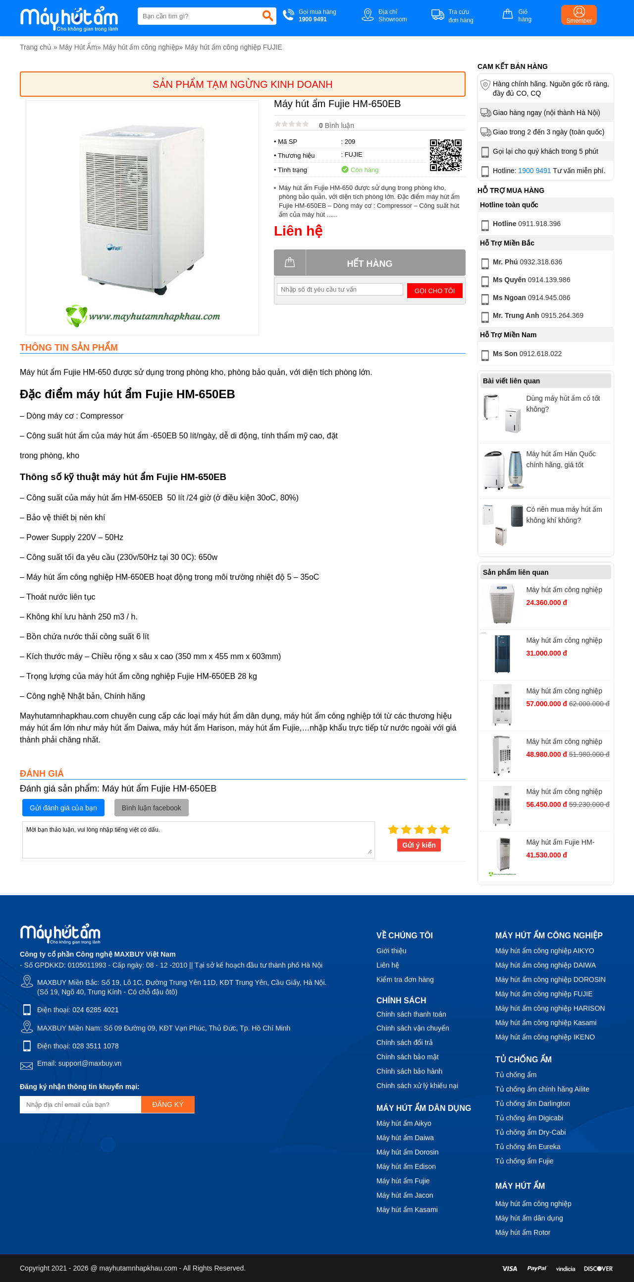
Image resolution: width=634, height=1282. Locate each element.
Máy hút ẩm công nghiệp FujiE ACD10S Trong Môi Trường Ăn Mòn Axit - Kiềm (568, 793)
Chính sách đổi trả (404, 1042)
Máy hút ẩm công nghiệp (141, 47)
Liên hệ (387, 965)
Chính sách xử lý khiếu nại (417, 1086)
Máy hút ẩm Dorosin (407, 1152)
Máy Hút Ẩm (78, 47)
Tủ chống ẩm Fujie (524, 1161)
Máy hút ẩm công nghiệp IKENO (545, 1037)
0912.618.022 (520, 356)
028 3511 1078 (95, 1046)
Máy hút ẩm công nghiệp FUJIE (233, 47)
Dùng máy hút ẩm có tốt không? (563, 403)
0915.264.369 (530, 317)
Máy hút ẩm (520, 1186)
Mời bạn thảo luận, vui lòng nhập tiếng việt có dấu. (198, 839)
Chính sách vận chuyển (412, 1028)
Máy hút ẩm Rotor (522, 1232)
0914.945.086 (524, 299)
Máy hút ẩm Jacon (404, 1195)
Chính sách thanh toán (411, 1014)
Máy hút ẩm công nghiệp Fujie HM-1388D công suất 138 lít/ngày (567, 591)
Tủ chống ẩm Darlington (532, 1103)
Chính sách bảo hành (409, 1071)
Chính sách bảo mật (407, 1057)
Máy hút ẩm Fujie (403, 1181)
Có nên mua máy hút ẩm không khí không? (564, 514)
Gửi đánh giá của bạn (63, 808)
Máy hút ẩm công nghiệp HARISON (550, 1008)
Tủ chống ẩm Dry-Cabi (530, 1132)
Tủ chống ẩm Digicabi (529, 1118)
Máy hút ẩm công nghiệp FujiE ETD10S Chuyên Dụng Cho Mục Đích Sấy (565, 742)
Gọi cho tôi (435, 291)
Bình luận (336, 125)
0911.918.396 (519, 226)
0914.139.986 (524, 282)
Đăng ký (167, 1104)
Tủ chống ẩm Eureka (528, 1147)
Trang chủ (36, 47)
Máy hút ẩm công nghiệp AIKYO (544, 951)
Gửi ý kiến (419, 845)
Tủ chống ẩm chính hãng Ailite (542, 1089)
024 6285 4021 (95, 1010)
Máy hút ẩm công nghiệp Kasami (545, 1023)
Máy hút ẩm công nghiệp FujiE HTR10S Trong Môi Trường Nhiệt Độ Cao (564, 692)
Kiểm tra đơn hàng (405, 979)
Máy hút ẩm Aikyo (403, 1123)
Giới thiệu (391, 951)
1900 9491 (534, 171)
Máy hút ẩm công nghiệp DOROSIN (550, 979)
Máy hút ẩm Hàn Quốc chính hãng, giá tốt (561, 459)
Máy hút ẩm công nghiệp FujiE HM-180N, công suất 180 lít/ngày (566, 641)
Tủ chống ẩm (515, 1075)
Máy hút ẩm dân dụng (529, 1218)
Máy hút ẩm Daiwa (405, 1138)
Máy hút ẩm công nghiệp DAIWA (545, 965)
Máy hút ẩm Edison (406, 1166)
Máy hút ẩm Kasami (407, 1210)
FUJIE (354, 154)
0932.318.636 (520, 264)
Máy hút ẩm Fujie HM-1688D (560, 843)
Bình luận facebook (151, 808)
